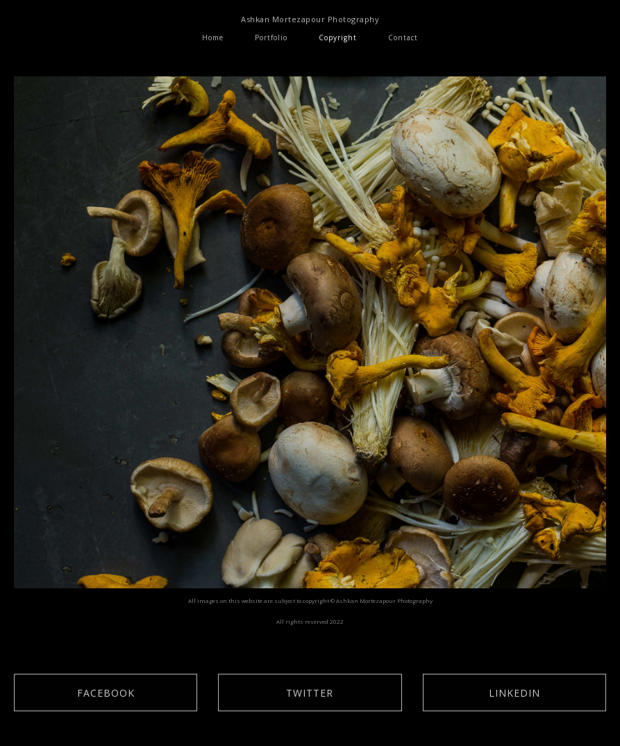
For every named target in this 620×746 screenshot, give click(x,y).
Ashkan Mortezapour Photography (310, 19)
